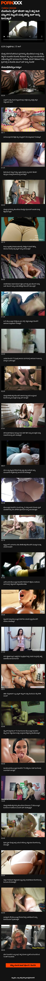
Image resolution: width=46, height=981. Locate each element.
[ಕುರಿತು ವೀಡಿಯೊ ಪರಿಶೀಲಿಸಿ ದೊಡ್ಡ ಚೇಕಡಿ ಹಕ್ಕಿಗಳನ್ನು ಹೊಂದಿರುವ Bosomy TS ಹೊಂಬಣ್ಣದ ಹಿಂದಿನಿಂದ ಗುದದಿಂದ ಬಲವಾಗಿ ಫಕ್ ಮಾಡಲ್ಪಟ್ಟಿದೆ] (23, 788)
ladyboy (5, 8)
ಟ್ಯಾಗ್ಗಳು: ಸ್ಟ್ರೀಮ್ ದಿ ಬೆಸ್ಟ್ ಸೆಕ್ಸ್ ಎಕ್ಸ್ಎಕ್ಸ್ (11, 2)
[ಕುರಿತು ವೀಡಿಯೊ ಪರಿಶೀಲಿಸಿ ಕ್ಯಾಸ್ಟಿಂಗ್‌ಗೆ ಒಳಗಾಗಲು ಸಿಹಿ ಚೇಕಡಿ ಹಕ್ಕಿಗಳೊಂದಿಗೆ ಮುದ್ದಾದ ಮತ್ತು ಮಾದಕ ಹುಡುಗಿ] (23, 527)
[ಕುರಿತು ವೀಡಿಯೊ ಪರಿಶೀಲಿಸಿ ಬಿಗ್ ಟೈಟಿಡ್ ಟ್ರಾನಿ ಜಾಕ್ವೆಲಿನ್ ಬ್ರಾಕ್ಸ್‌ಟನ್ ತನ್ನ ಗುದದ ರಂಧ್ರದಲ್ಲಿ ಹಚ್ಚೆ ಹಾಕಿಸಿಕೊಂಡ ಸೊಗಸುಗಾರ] (23, 639)
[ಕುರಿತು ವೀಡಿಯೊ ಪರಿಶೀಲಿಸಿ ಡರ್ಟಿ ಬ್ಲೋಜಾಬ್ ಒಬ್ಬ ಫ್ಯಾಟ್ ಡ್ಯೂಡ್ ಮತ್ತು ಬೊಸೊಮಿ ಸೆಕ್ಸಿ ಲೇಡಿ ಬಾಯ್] (23, 676)
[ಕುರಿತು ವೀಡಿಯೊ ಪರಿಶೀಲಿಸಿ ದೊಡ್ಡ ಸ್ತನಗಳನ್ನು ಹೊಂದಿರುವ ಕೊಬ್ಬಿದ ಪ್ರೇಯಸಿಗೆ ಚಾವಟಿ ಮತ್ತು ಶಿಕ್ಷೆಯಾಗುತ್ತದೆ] (23, 192)
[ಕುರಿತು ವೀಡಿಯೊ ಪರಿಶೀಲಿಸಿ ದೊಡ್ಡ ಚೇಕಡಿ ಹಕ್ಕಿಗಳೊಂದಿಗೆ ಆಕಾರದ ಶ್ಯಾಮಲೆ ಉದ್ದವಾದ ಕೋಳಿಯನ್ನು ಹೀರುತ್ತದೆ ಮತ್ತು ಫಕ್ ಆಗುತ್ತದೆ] (23, 378)
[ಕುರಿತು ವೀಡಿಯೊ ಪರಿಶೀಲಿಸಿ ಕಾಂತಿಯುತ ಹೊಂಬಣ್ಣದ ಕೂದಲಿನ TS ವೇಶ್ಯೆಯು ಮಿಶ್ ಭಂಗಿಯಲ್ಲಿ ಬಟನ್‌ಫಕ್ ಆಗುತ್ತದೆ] (23, 751)
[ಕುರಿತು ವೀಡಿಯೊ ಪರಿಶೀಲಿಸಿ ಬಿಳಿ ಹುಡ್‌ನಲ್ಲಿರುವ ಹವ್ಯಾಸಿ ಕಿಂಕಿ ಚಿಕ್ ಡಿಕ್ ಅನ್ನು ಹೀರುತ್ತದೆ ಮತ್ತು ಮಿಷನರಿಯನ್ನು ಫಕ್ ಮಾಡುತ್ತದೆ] (23, 415)
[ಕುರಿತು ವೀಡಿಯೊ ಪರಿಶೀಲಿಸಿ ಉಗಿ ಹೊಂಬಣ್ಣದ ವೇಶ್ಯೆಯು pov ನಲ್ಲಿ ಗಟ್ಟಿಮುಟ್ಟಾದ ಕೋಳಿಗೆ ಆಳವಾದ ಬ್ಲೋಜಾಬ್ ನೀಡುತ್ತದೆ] (23, 304)
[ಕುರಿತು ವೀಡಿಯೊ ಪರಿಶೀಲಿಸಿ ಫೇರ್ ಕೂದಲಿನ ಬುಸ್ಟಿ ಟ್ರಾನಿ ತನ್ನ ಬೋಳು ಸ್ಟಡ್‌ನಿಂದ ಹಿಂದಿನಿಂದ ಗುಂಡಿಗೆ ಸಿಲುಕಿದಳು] (23, 937)
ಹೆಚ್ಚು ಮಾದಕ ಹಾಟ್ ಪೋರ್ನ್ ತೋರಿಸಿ (23, 965)
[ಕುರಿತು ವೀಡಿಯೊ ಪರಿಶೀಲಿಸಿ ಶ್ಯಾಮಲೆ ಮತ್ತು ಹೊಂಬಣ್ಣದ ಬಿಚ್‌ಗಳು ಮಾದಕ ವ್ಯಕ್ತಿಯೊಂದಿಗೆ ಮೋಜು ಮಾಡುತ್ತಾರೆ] (23, 602)
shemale (13, 8)
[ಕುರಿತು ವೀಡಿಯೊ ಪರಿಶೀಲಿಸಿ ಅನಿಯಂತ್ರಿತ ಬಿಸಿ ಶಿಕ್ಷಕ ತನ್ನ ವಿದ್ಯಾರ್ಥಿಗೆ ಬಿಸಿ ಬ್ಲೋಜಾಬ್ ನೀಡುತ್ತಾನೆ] (23, 120)
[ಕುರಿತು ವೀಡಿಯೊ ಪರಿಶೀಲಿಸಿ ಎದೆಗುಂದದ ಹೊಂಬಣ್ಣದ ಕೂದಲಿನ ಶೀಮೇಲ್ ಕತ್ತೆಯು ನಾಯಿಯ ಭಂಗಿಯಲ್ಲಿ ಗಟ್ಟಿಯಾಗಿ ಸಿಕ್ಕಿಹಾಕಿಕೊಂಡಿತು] (23, 564)
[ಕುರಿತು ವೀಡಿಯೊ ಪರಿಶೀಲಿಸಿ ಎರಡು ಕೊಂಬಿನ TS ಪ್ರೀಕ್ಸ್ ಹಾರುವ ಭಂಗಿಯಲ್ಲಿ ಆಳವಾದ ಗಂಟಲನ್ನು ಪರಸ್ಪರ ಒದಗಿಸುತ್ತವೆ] (23, 341)
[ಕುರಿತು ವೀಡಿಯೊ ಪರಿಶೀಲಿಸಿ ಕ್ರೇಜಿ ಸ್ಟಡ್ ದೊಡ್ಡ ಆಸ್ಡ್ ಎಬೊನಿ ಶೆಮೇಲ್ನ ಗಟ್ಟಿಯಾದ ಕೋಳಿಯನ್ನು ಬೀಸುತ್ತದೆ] (23, 825)
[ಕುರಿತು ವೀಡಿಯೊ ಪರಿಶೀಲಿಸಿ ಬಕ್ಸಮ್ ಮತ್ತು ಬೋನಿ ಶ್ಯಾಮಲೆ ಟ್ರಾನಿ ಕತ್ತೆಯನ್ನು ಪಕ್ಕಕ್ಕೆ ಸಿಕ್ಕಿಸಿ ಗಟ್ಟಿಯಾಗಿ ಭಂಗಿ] (23, 82)
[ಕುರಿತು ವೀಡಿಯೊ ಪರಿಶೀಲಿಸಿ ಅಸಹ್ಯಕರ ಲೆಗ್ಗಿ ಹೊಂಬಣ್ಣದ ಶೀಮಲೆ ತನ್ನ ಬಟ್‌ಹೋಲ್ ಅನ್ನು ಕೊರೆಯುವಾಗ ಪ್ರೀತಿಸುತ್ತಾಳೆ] (23, 900)
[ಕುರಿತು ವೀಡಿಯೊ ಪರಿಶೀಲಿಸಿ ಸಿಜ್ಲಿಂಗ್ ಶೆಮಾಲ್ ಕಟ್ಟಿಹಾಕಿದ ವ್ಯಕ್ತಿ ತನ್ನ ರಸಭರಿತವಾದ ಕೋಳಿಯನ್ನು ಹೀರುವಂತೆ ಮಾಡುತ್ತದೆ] (23, 862)
